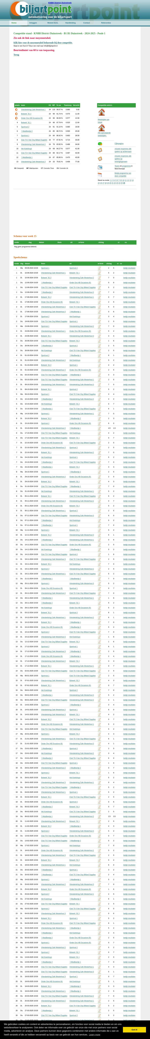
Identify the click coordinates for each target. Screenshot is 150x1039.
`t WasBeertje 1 (26, 157)
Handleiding (70, 23)
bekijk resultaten (129, 268)
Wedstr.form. (52, 23)
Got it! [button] (134, 1030)
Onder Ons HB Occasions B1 (32, 118)
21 (112, 183)
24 (119, 183)
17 (103, 183)
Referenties (106, 23)
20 (110, 183)
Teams (117, 166)
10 (123, 180)
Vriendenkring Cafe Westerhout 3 (33, 162)
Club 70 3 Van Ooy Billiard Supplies (34, 140)
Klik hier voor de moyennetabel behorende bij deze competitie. (43, 42)
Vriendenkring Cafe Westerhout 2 (33, 144)
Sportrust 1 (25, 136)
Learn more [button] (94, 1034)
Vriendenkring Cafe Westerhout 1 (33, 110)
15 (99, 183)
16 (101, 183)
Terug (16, 55)
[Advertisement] (75, 76)
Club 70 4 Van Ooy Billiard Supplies (34, 153)
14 (133, 180)
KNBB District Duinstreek (60, 3)
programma (126, 166)
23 (117, 183)
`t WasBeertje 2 (26, 131)
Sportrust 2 (25, 127)
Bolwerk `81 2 (26, 114)
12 (128, 180)
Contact (86, 23)
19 (108, 183)
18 (105, 183)
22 (115, 183)
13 (130, 180)
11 (126, 180)
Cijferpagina (119, 143)
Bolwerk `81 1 (26, 123)
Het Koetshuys (26, 149)
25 (122, 183)
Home (13, 23)
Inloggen (33, 23)
